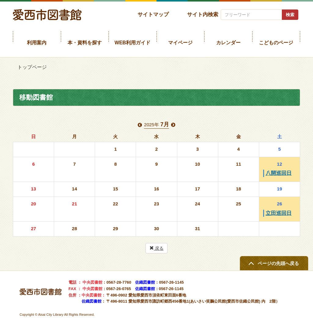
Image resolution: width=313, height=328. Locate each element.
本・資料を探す (85, 42)
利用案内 (36, 42)
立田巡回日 (279, 213)
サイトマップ (153, 14)
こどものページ (276, 42)
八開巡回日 (279, 173)
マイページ (180, 42)
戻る (156, 248)
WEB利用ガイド (132, 42)
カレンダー (228, 42)
